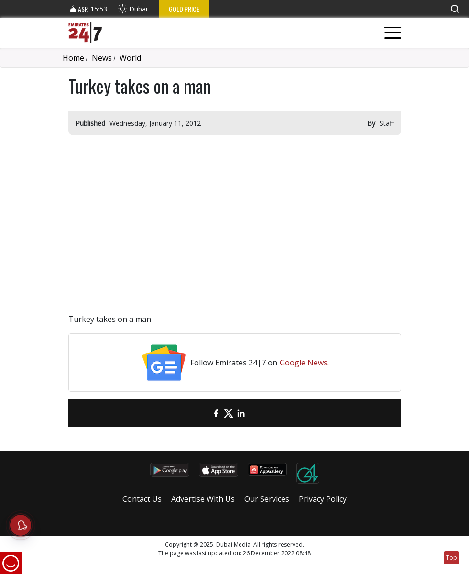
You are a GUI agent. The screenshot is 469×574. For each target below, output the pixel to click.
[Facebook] (216, 413)
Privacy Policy (323, 499)
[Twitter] (228, 413)
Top (451, 557)
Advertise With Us (203, 499)
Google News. (304, 362)
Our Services (266, 499)
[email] (203, 413)
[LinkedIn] (241, 413)
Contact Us (142, 499)
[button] (454, 9)
